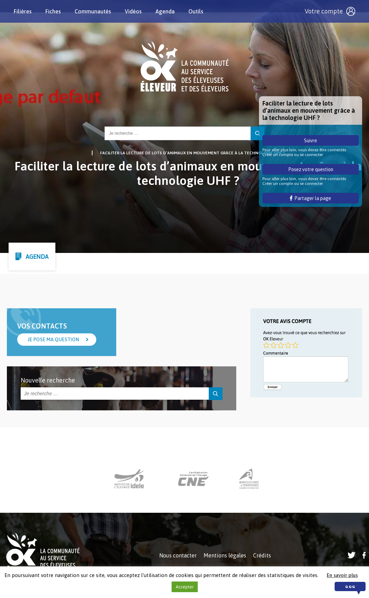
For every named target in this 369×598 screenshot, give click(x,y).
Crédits (262, 555)
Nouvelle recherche (48, 380)
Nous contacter (178, 555)
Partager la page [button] (311, 198)
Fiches (53, 11)
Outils (195, 11)
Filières (23, 11)
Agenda (165, 11)
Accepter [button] (185, 586)
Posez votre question (310, 169)
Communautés (93, 11)
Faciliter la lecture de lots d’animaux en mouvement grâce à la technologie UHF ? (192, 153)
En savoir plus (342, 575)
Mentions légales (225, 555)
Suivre (310, 140)
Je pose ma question (53, 339)
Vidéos (133, 11)
